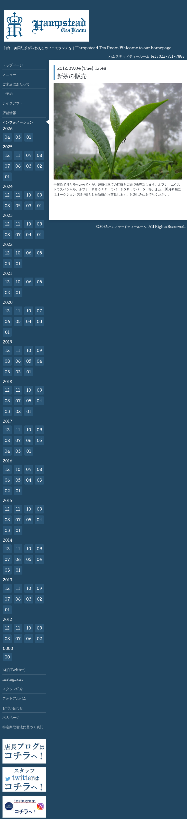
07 (7, 166)
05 (18, 205)
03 (18, 137)
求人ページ (10, 717)
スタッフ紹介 (12, 688)
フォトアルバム (14, 698)
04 (7, 137)
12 (7, 155)
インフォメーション (17, 122)
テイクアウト (12, 103)
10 (28, 195)
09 (28, 155)
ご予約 (7, 93)
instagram (12, 679)
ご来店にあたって (16, 84)
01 (28, 137)
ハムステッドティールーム (127, 227)
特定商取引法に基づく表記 (22, 727)
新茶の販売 (72, 76)
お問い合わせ (12, 708)
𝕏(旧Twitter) (14, 669)
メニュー (9, 74)
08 (39, 155)
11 (18, 155)
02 (39, 166)
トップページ (12, 65)
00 (7, 656)
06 (18, 166)
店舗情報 (9, 112)
